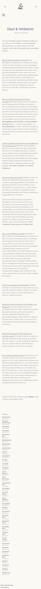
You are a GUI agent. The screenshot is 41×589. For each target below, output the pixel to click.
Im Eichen (4, 460)
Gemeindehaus (6, 456)
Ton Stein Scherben (4, 539)
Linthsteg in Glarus (5, 533)
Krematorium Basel (5, 556)
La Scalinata (5, 464)
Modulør (31, 397)
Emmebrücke (5, 565)
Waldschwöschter (6, 440)
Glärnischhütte (6, 504)
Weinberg (4, 507)
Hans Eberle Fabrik (5, 516)
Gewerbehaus (5, 427)
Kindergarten (5, 430)
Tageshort (4, 561)
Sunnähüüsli (5, 467)
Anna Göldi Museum (5, 493)
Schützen (4, 452)
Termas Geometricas (8, 126)
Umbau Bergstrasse (5, 499)
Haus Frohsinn (6, 543)
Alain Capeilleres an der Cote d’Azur (13, 121)
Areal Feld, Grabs (6, 448)
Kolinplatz (5, 569)
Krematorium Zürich (5, 522)
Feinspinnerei (5, 551)
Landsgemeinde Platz (6, 483)
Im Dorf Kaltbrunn (4, 472)
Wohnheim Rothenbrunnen (6, 422)
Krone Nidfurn (6, 488)
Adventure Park (6, 417)
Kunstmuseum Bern (6, 435)
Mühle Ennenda (6, 444)
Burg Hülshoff (6, 511)
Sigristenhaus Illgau (5, 527)
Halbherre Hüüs (6, 573)
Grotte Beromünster (5, 478)
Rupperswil (5, 547)
